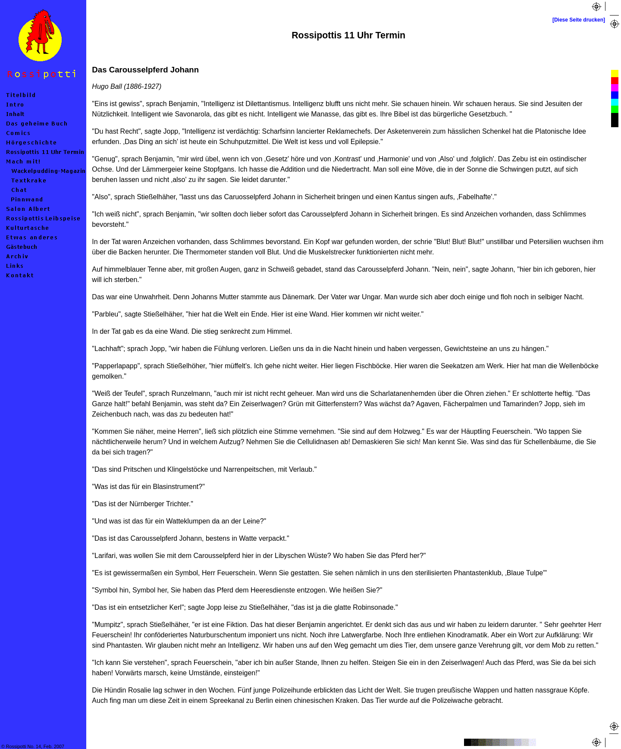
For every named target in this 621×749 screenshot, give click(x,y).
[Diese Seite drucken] (578, 20)
